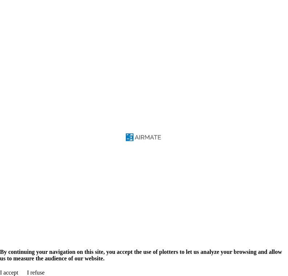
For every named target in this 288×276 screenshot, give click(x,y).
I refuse (35, 272)
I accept (9, 272)
